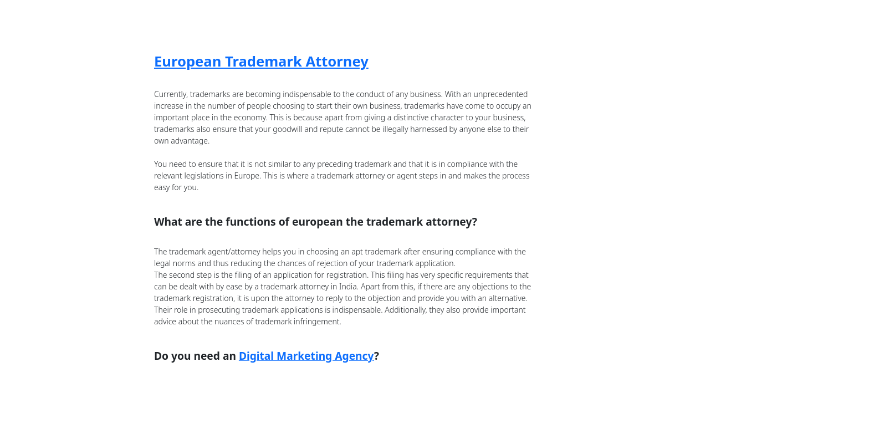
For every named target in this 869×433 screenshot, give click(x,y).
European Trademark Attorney (261, 61)
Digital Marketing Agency (306, 355)
